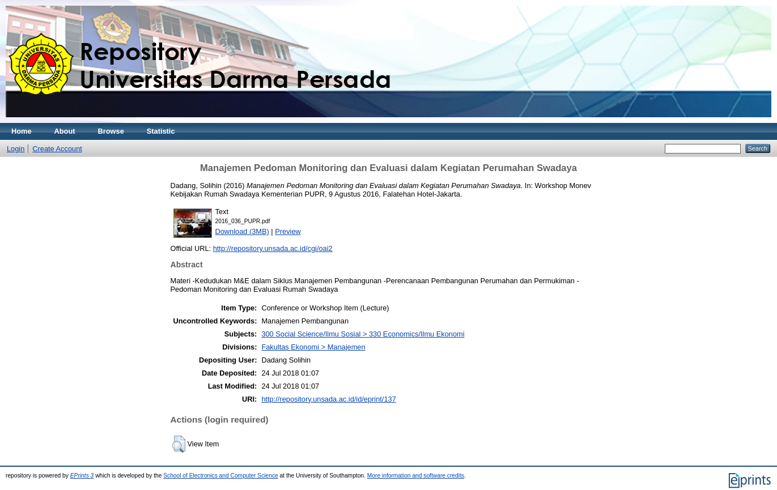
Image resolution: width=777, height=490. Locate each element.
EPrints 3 (82, 475)
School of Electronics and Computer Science (220, 475)
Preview (288, 231)
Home (21, 131)
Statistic (161, 131)
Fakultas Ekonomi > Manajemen (313, 347)
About (64, 131)
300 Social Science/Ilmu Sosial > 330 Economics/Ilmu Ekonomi (362, 334)
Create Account (57, 148)
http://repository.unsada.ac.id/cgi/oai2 (273, 248)
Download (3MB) (242, 231)
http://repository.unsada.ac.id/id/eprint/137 (328, 399)
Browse (111, 131)
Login (15, 148)
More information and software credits (415, 475)
